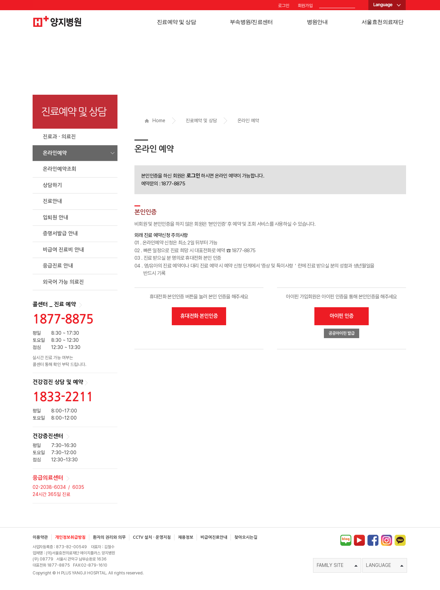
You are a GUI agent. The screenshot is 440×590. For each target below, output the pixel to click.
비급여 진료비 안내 (63, 249)
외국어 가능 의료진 (63, 281)
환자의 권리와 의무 (109, 537)
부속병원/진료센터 (251, 22)
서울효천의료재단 (382, 22)
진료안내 (52, 201)
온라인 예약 (248, 120)
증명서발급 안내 (60, 233)
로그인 (283, 5)
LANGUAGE (384, 565)
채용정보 (185, 537)
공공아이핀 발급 (342, 333)
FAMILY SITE (337, 565)
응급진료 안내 (58, 265)
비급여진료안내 (213, 537)
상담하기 (52, 185)
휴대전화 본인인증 (199, 315)
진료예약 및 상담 (176, 22)
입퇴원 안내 (55, 217)
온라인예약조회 (59, 168)
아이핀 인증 (342, 315)
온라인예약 (55, 152)
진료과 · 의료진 (59, 136)
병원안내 (317, 22)
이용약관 (40, 537)
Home (155, 120)
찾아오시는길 (245, 537)
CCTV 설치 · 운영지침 (152, 537)
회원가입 (305, 5)
